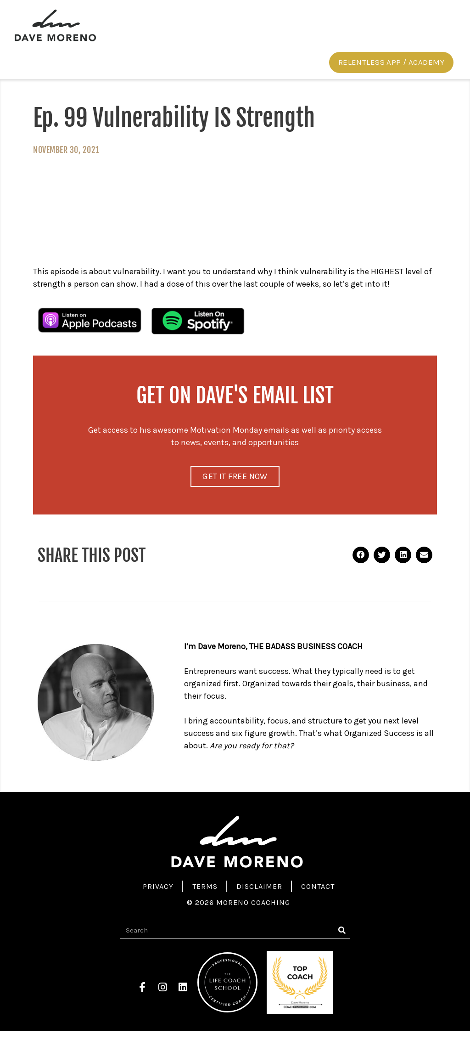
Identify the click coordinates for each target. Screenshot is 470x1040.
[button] (391, 69)
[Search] (342, 939)
